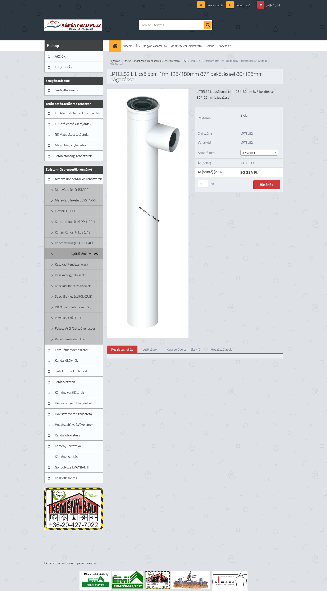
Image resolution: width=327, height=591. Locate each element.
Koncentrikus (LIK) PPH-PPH (75, 221)
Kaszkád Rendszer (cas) (71, 264)
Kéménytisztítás (66, 456)
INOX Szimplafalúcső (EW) (73, 307)
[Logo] (73, 24)
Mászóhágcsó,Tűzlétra (70, 145)
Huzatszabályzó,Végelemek (74, 424)
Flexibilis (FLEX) (66, 210)
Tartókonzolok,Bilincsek (71, 371)
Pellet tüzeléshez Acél (70, 339)
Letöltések (150, 349)
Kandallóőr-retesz (67, 435)
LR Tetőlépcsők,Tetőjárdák (73, 123)
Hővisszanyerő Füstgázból (73, 403)
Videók (127, 46)
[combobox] (259, 153)
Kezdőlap (115, 61)
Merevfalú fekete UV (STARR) (75, 200)
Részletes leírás (122, 349)
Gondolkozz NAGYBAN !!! (72, 467)
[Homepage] (116, 45)
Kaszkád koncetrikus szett (73, 285)
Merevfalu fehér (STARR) (72, 189)
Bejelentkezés (215, 5)
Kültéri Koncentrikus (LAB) (73, 232)
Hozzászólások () (222, 349)
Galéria (210, 46)
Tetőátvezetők (65, 381)
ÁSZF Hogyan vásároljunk (151, 46)
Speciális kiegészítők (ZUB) (73, 296)
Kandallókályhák (66, 360)
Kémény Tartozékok (69, 445)
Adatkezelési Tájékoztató (186, 46)
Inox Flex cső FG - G (68, 317)
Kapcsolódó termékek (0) (184, 349)
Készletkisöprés (66, 477)
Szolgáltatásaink (66, 90)
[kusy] (203, 183)
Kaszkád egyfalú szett (70, 274)
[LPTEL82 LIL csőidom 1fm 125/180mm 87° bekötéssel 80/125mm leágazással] (148, 90)
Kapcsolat (225, 46)
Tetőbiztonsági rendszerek (73, 155)
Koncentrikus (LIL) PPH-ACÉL (75, 242)
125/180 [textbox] (248, 152)
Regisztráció (243, 5)
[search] (207, 25)
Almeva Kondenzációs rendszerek (78, 178)
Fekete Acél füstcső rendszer (75, 328)
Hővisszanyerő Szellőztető (73, 413)
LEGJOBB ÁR (64, 67)
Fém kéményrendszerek (72, 349)
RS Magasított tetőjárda (71, 134)
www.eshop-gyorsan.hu (79, 563)
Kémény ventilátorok (69, 392)
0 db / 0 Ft (273, 5)
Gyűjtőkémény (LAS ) (85, 253)
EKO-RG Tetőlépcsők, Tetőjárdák (77, 113)
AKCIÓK (60, 56)
